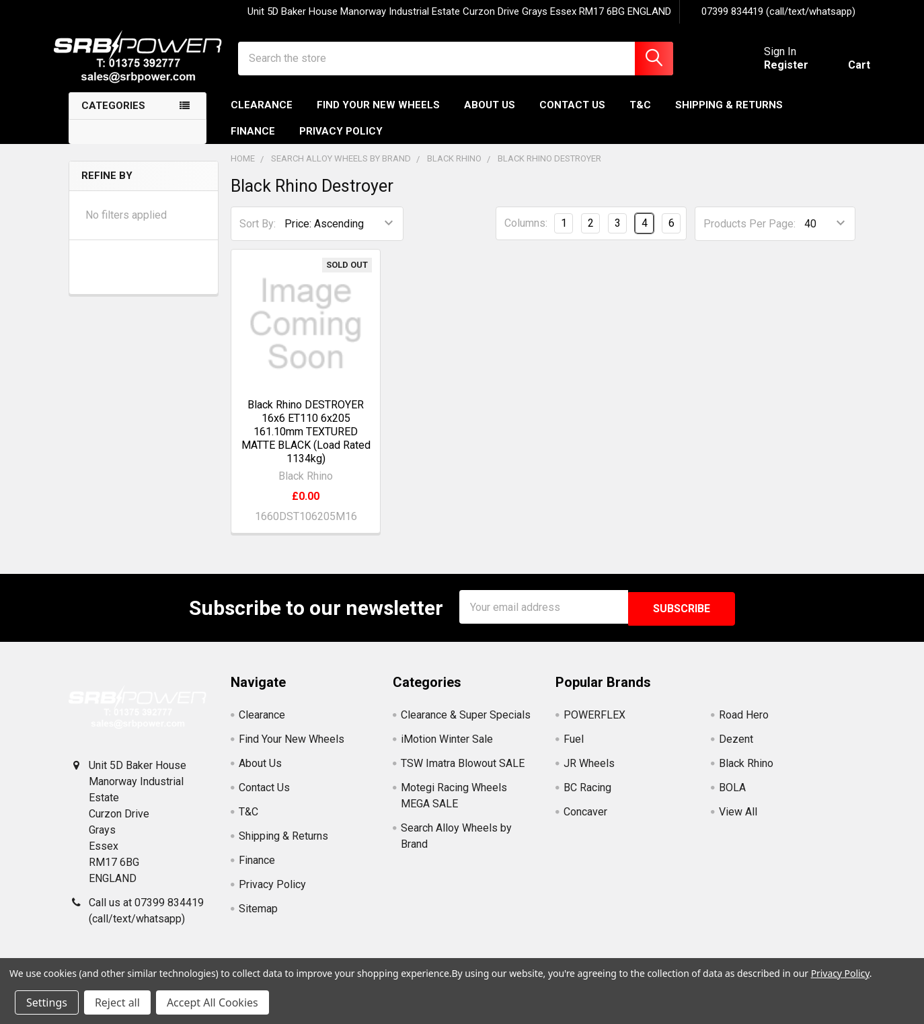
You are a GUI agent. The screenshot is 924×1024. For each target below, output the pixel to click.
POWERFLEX (594, 723)
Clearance (262, 116)
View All (738, 820)
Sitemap (258, 917)
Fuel (574, 747)
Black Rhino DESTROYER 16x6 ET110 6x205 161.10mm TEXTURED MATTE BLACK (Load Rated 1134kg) (306, 442)
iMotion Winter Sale (447, 747)
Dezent (736, 747)
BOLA (732, 796)
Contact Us (572, 116)
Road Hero (744, 723)
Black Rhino (746, 772)
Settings (46, 1002)
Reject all (117, 1002)
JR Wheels (589, 772)
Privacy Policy (341, 142)
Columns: (525, 234)
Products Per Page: (749, 234)
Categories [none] (113, 117)
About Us (489, 116)
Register (771, 72)
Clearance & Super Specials (466, 723)
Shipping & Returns (729, 116)
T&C (640, 116)
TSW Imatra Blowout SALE (463, 772)
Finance (253, 142)
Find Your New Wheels (378, 116)
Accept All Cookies (212, 1002)
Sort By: (257, 234)
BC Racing (587, 796)
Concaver (585, 820)
